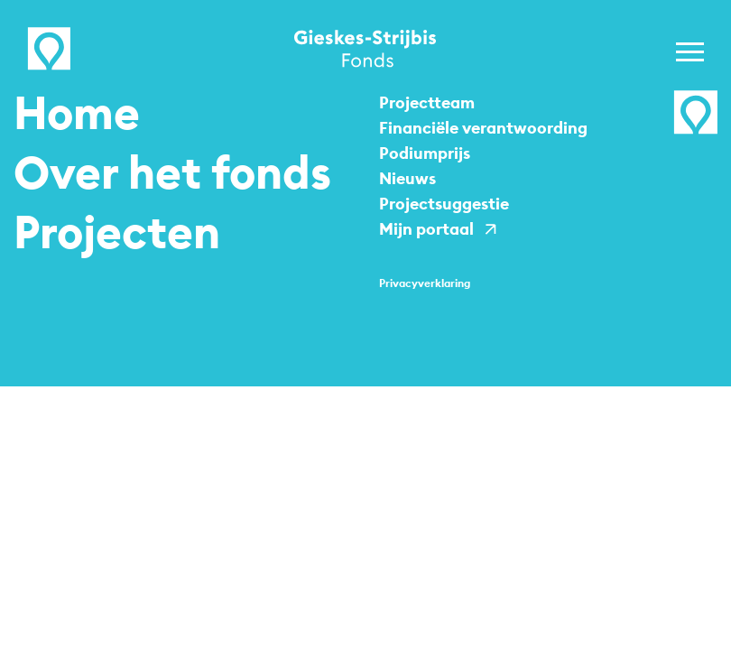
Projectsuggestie (444, 203)
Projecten (117, 232)
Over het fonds (172, 172)
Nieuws (407, 178)
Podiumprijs (424, 153)
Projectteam (427, 102)
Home (77, 112)
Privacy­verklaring (424, 283)
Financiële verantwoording (483, 127)
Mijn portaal (426, 228)
